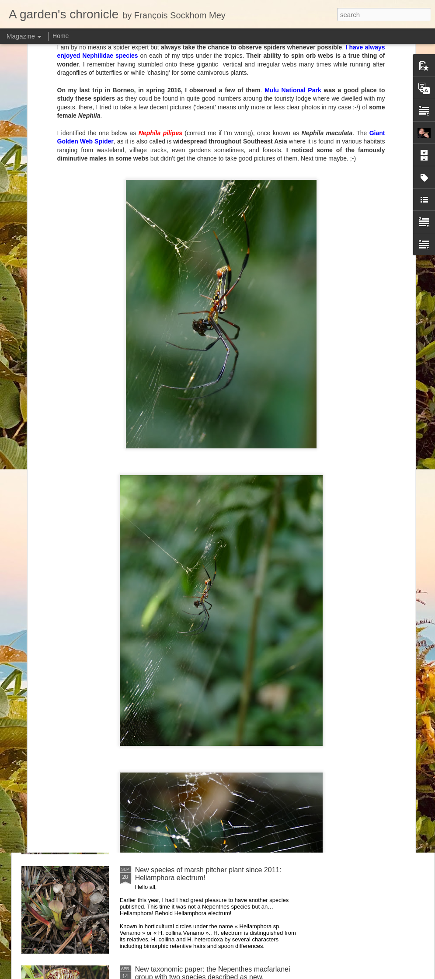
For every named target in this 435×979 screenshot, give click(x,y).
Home (60, 35)
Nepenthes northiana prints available (192, 671)
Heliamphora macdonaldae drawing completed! (71, 406)
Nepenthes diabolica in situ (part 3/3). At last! (204, 572)
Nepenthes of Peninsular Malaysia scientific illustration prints (171, 410)
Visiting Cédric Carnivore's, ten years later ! (202, 472)
